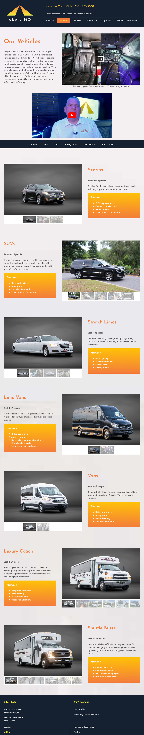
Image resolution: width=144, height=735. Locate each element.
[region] (43, 194)
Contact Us (92, 20)
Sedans (33, 144)
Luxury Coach (71, 144)
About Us (50, 20)
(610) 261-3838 (83, 6)
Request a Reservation (127, 20)
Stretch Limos (108, 144)
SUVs (45, 144)
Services (77, 20)
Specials (107, 20)
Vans (56, 144)
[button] (29, 219)
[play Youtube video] (72, 115)
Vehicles (64, 20)
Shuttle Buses (89, 144)
